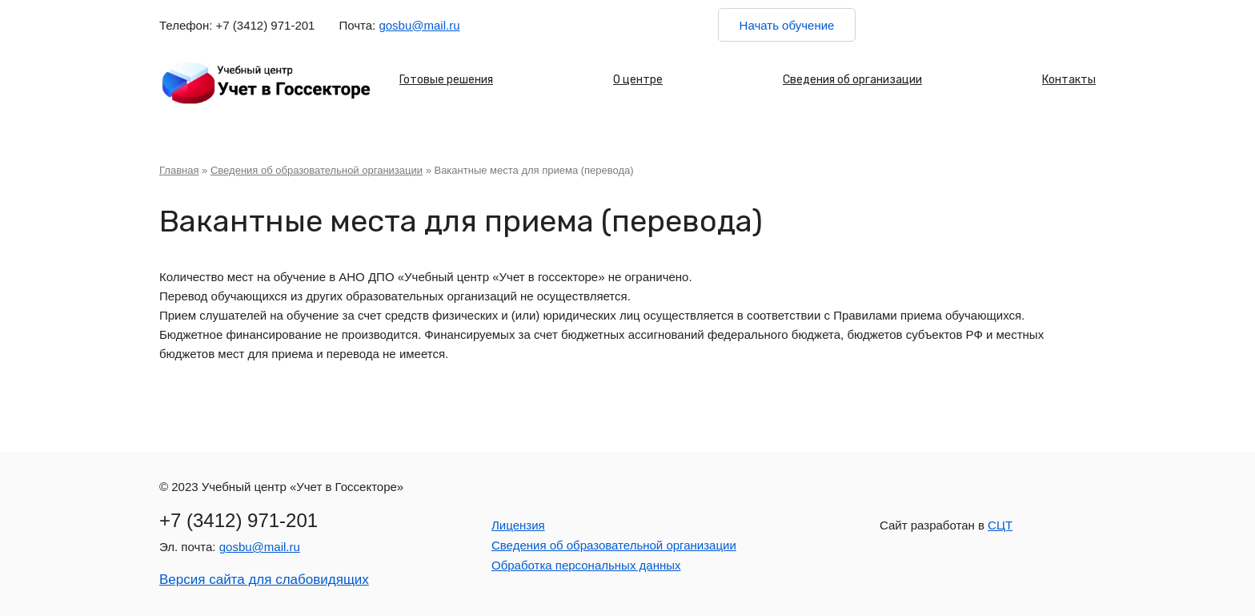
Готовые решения (446, 80)
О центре (638, 80)
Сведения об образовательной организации (317, 170)
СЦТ (1000, 525)
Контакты (1069, 80)
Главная (178, 170)
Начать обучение (787, 25)
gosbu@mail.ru (419, 25)
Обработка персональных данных (586, 565)
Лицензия (518, 525)
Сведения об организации (852, 80)
